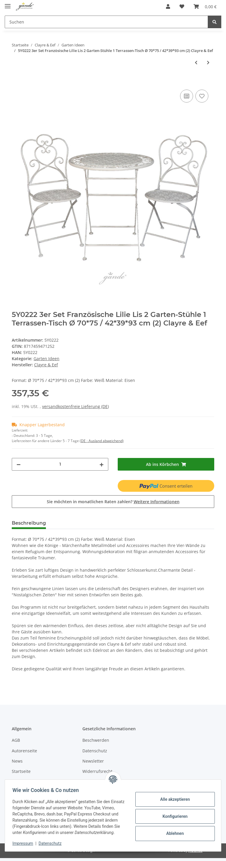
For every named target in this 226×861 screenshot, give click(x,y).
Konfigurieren (172, 813)
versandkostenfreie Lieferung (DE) (75, 406)
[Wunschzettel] (182, 6)
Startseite (21, 771)
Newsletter (93, 761)
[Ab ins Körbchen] (205, 6)
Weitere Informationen (157, 501)
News (17, 761)
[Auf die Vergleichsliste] (186, 96)
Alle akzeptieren (173, 796)
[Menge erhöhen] (101, 464)
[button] (168, 6)
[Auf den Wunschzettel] (201, 96)
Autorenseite (24, 750)
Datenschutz (94, 750)
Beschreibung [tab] (29, 523)
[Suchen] (106, 22)
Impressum (24, 843)
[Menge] (60, 464)
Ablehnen (173, 830)
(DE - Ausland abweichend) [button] (102, 440)
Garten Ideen (46, 358)
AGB (16, 740)
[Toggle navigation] (8, 3)
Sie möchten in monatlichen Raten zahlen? (113, 501)
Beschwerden (95, 740)
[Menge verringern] (18, 464)
